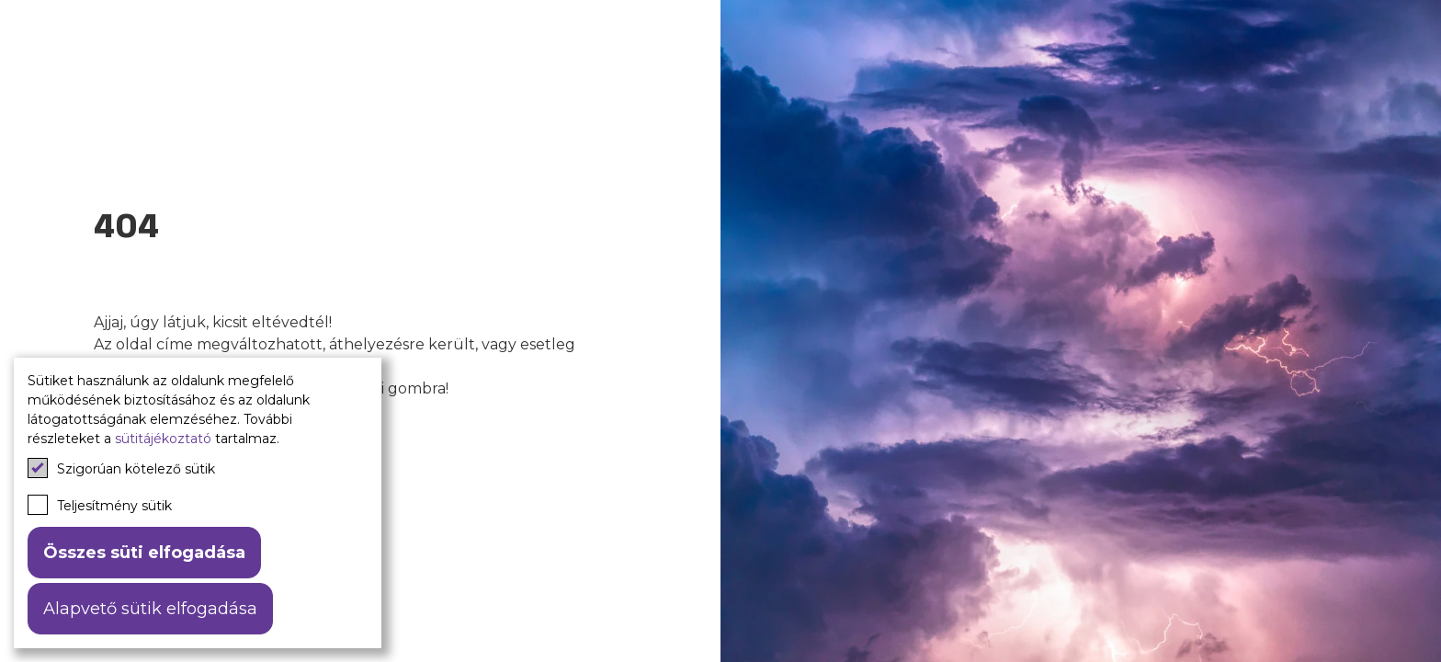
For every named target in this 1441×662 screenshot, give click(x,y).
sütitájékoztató (163, 438)
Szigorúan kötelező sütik (121, 468)
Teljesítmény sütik (100, 505)
